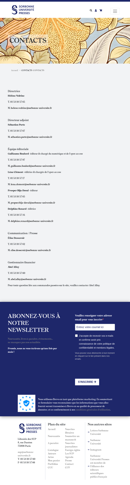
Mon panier (54, 460)
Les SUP (69, 453)
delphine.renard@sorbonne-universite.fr (32, 221)
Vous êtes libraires (70, 430)
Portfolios (53, 463)
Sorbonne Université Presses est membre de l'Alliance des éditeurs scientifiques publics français (99, 466)
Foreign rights (72, 450)
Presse (68, 460)
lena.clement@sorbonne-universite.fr (30, 184)
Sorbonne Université (95, 441)
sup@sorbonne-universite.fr (26, 453)
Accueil (14, 70)
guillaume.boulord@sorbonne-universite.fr (33, 165)
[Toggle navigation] (115, 11)
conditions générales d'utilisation (92, 409)
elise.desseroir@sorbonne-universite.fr (31, 250)
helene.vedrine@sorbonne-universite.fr (31, 107)
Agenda (69, 457)
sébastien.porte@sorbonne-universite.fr (31, 136)
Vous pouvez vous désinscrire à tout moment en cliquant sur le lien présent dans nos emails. (95, 356)
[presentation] (100, 369)
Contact (69, 463)
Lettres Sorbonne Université (99, 432)
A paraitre (53, 443)
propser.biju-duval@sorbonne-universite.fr (33, 202)
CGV (67, 467)
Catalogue (53, 450)
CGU (50, 467)
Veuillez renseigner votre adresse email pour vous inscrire (93, 317)
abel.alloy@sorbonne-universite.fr (28, 279)
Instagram (95, 449)
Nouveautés (54, 436)
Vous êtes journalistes (71, 444)
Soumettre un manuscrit (72, 437)
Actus (51, 457)
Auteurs (52, 453)
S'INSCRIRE (87, 382)
